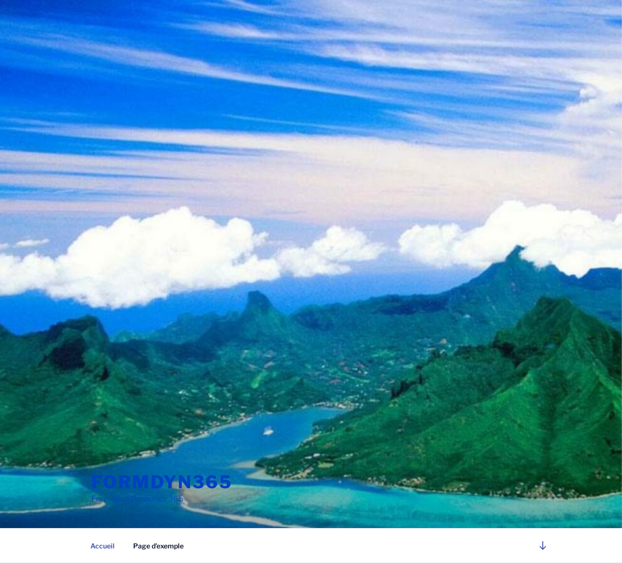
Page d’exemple (158, 546)
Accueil (102, 546)
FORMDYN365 (162, 482)
